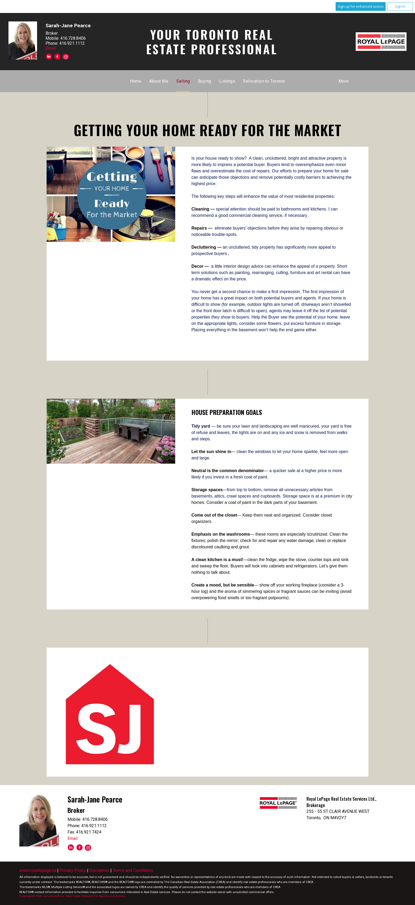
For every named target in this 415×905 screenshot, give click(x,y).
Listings (227, 81)
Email (51, 48)
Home (136, 81)
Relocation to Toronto (264, 81)
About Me (158, 81)
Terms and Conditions (133, 870)
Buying (204, 81)
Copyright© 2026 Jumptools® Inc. (42, 896)
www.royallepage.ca (37, 870)
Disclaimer (99, 870)
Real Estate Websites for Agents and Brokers (96, 896)
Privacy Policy (73, 870)
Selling (183, 81)
